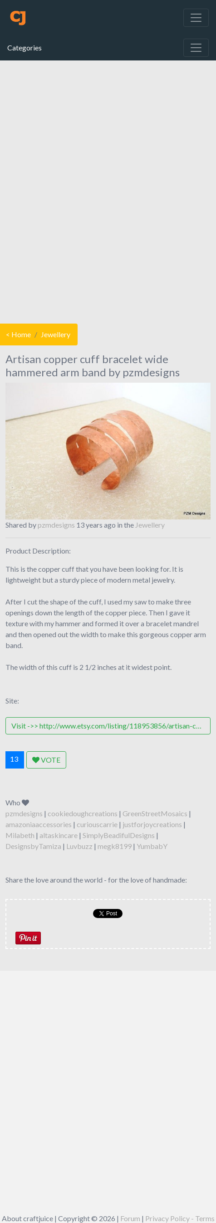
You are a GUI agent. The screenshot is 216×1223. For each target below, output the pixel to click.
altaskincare (58, 835)
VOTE (46, 759)
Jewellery (55, 334)
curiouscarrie (97, 824)
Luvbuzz (79, 846)
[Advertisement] (107, 189)
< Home (18, 334)
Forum (130, 1218)
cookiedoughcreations (83, 813)
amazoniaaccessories (38, 824)
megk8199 (115, 846)
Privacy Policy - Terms (180, 1218)
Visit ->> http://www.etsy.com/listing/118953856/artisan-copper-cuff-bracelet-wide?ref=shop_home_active (111, 725)
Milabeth (19, 835)
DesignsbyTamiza (33, 846)
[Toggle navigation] (196, 18)
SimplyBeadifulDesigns (119, 835)
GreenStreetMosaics (155, 813)
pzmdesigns (56, 524)
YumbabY (152, 846)
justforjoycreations (152, 824)
